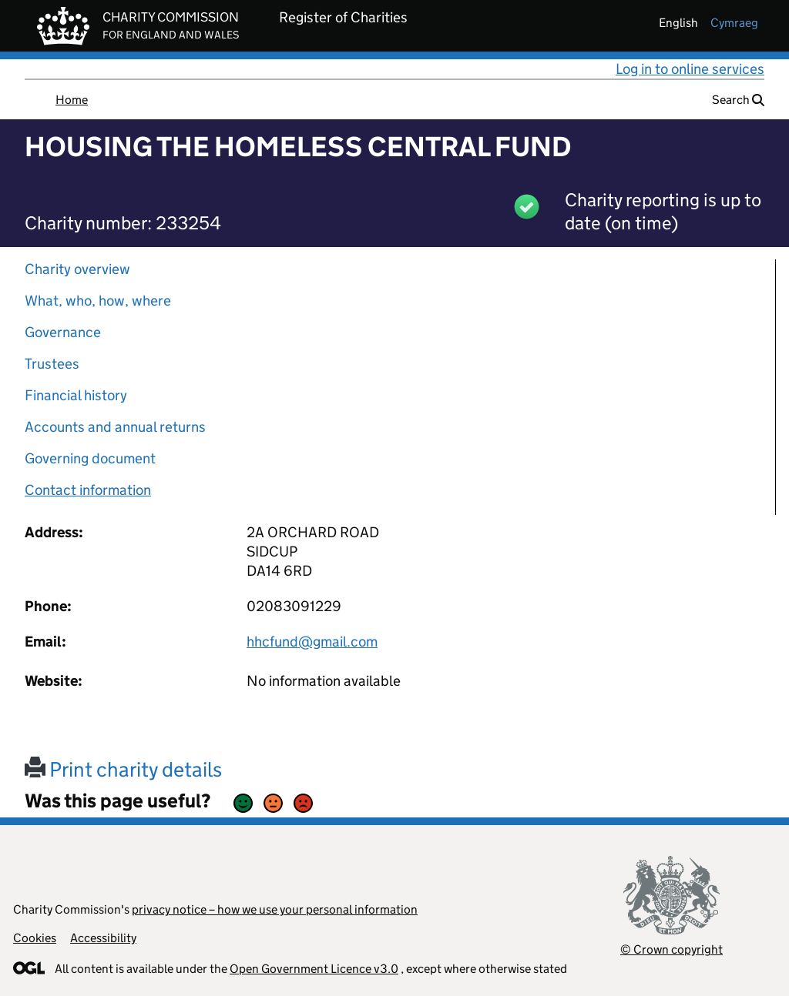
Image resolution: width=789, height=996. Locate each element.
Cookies (34, 938)
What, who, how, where (98, 300)
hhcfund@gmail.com (312, 641)
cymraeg (734, 22)
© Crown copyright (671, 949)
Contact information (88, 490)
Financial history (76, 395)
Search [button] (738, 99)
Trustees (52, 364)
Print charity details (123, 769)
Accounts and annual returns (115, 427)
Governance (63, 332)
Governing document (90, 458)
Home (71, 99)
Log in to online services (690, 69)
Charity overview (77, 269)
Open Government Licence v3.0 (314, 968)
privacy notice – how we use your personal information (275, 909)
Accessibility (103, 938)
